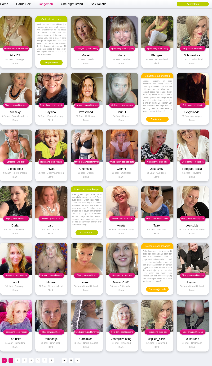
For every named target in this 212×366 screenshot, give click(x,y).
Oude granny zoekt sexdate (122, 162)
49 (71, 360)
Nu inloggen (86, 232)
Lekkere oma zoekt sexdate (16, 48)
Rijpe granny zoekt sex (86, 275)
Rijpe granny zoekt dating (157, 48)
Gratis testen (157, 119)
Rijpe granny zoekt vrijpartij (122, 48)
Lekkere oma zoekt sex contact (122, 219)
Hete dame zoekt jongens (122, 332)
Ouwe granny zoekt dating (86, 48)
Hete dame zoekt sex (51, 332)
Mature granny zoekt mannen (86, 162)
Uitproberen (51, 62)
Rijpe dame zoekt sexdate (16, 105)
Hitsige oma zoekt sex (157, 332)
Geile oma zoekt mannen (122, 105)
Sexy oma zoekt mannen (16, 275)
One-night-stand (72, 4)
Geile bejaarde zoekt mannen (86, 332)
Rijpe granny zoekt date (16, 218)
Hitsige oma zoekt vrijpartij (16, 332)
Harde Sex (23, 4)
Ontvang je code (157, 289)
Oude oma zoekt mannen (193, 162)
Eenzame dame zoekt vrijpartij (16, 162)
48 (64, 360)
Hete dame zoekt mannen (157, 218)
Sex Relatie (98, 4)
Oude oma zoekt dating (193, 332)
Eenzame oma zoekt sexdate (86, 105)
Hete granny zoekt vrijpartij (192, 218)
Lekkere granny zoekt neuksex (51, 219)
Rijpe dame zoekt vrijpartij (51, 162)
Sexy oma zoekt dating (192, 48)
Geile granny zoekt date (193, 105)
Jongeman (46, 4)
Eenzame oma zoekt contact (51, 275)
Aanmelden (193, 4)
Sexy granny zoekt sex (122, 275)
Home (4, 4)
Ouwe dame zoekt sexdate (51, 105)
